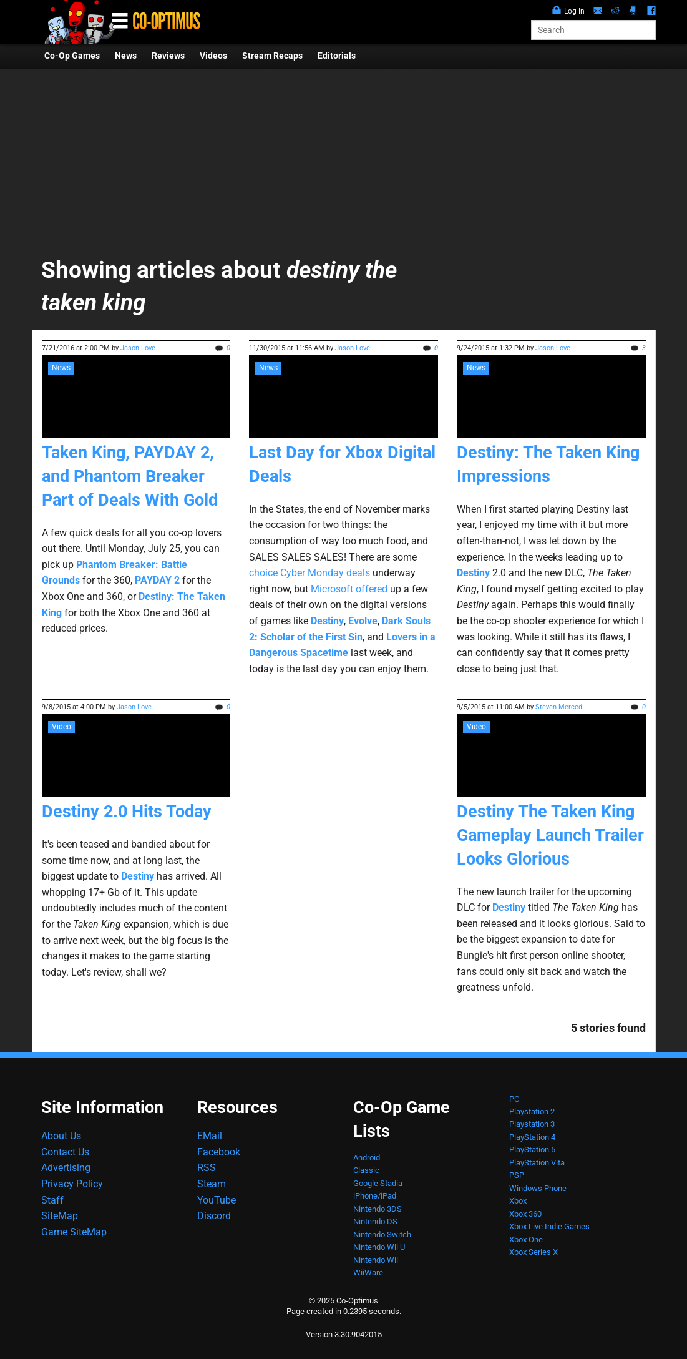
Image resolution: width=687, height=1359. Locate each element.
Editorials (337, 56)
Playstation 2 (532, 1111)
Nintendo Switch (382, 1234)
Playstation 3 (532, 1124)
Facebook (218, 1152)
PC (514, 1099)
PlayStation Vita (537, 1162)
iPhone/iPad (374, 1195)
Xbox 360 (525, 1214)
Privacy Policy (72, 1184)
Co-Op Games (72, 56)
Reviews (168, 56)
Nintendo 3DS (377, 1209)
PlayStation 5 (532, 1149)
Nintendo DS (375, 1221)
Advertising (65, 1168)
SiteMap (59, 1216)
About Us (61, 1136)
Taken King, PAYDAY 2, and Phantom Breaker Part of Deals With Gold (130, 476)
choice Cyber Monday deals (309, 573)
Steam (211, 1184)
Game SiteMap (74, 1232)
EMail (209, 1136)
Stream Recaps (272, 56)
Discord (214, 1216)
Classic (366, 1170)
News (126, 56)
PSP (516, 1175)
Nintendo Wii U (379, 1247)
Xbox (518, 1200)
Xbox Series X (533, 1252)
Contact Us (65, 1152)
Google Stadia (377, 1183)
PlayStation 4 (532, 1137)
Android (366, 1157)
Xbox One (526, 1239)
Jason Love (137, 348)
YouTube (216, 1200)
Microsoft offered (349, 589)
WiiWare (368, 1272)
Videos (213, 56)
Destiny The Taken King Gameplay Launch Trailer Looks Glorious (550, 835)
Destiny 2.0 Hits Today (127, 812)
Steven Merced (558, 707)
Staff (52, 1200)
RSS (206, 1168)
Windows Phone (538, 1188)
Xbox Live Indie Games (549, 1226)
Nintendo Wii (375, 1260)
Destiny (508, 907)
